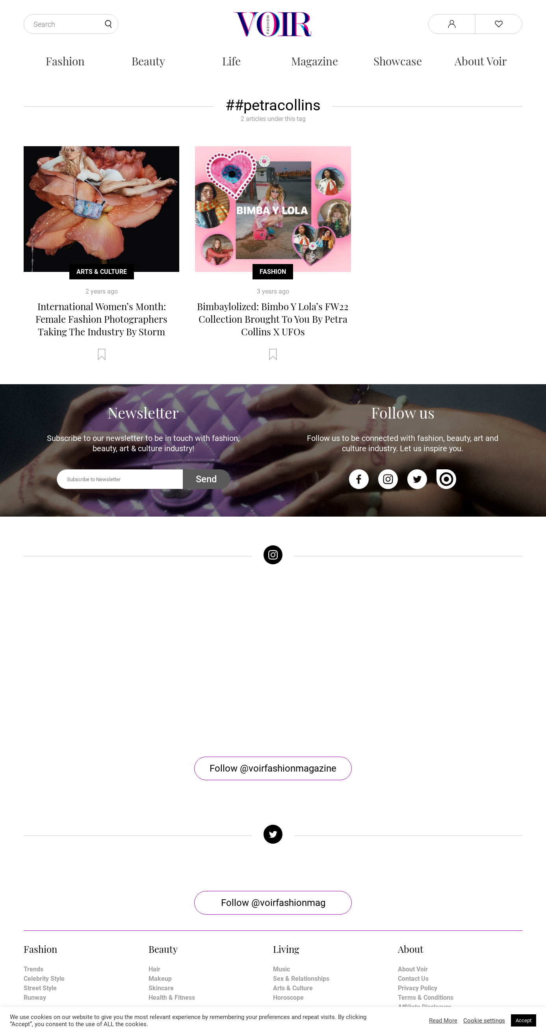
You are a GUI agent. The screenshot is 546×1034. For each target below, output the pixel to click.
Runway (35, 913)
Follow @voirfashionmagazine (273, 684)
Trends (33, 885)
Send (206, 479)
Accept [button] (523, 1020)
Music (281, 885)
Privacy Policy (417, 904)
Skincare (161, 904)
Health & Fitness (172, 913)
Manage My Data (422, 932)
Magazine (314, 61)
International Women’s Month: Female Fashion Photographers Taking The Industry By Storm (101, 319)
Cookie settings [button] (484, 1020)
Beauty (148, 61)
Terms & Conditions (425, 913)
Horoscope (288, 913)
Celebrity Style (44, 894)
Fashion (65, 61)
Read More (443, 1020)
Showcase (397, 61)
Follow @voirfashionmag (273, 818)
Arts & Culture (101, 271)
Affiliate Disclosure (424, 923)
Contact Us (413, 894)
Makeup (160, 894)
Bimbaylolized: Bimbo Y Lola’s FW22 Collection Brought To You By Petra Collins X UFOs (273, 319)
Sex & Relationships (301, 894)
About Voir (481, 61)
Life (231, 61)
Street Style (40, 904)
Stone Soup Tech (290, 1005)
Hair (154, 885)
